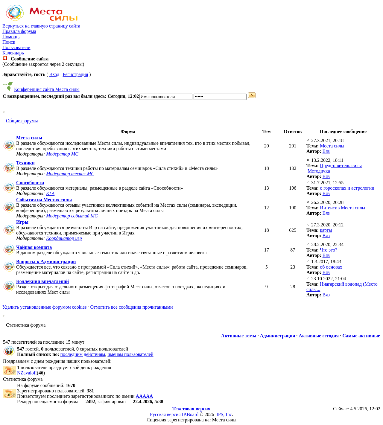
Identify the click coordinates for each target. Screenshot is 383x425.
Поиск (8, 42)
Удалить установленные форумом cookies (44, 307)
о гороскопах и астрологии (347, 188)
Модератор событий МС (72, 215)
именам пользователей (130, 354)
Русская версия (165, 414)
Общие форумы (22, 120)
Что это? (328, 249)
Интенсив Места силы (342, 207)
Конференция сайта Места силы (47, 89)
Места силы (29, 137)
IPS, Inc (224, 414)
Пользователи (16, 47)
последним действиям (82, 354)
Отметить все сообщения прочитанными (131, 307)
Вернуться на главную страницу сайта (41, 25)
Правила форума (19, 31)
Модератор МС (62, 153)
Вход (54, 74)
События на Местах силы (44, 199)
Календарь (13, 52)
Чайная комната (34, 247)
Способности (30, 182)
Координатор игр (64, 238)
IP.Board (190, 414)
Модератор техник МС (70, 173)
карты (326, 230)
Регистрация (75, 74)
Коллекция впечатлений (42, 281)
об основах (331, 266)
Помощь (10, 36)
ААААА (144, 396)
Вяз (326, 151)
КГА (50, 193)
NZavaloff (27, 372)
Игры (22, 222)
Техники (25, 162)
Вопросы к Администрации (46, 261)
